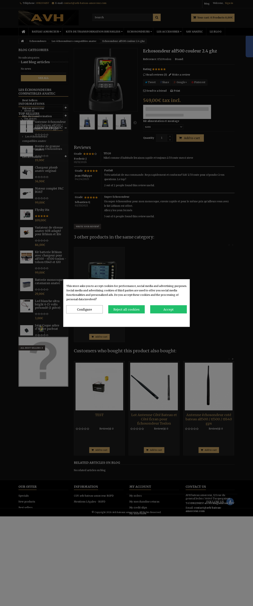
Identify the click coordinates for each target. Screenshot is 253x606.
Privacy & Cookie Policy (171, 319)
